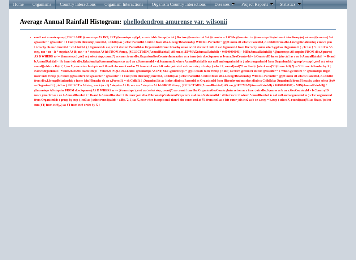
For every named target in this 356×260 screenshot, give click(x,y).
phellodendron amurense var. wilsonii (175, 21)
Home (18, 4)
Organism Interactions (123, 4)
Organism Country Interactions (179, 4)
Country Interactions (78, 4)
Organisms (42, 4)
